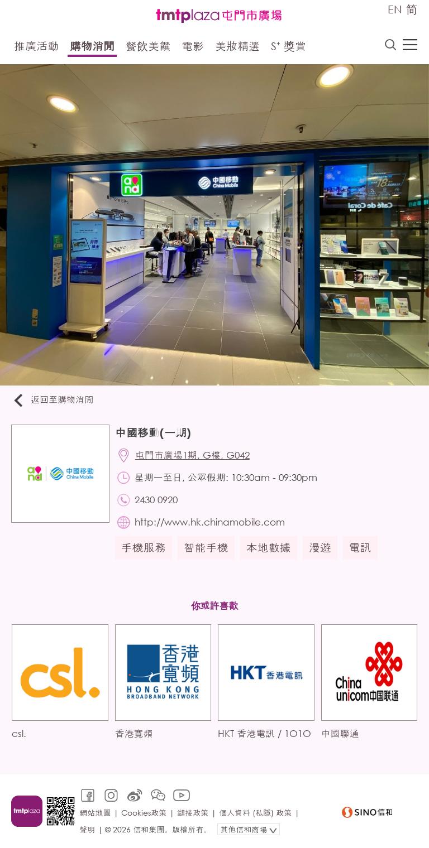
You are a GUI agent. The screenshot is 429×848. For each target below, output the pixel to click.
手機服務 (143, 547)
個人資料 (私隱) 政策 (255, 812)
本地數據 (268, 547)
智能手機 (206, 547)
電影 (193, 46)
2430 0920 (156, 499)
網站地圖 (95, 812)
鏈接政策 (192, 812)
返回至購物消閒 (52, 400)
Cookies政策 (143, 812)
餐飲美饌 (148, 46)
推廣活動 (36, 46)
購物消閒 (92, 46)
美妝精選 (237, 46)
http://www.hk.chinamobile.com (210, 522)
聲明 (87, 829)
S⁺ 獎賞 (288, 46)
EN (395, 9)
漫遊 (320, 547)
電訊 (360, 547)
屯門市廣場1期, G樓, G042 (192, 455)
